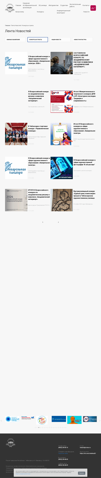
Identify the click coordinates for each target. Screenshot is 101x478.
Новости (86, 12)
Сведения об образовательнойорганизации (30, 5)
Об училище (43, 5)
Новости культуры (80, 39)
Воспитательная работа (75, 5)
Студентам (64, 5)
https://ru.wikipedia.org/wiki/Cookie (23, 473)
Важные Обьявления (13, 39)
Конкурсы (40, 12)
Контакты (86, 5)
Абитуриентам (53, 5)
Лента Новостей (16, 25)
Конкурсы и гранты (28, 25)
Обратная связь (63, 453)
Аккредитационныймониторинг (63, 12)
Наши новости (56, 39)
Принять (81, 473)
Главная (18, 5)
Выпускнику (20, 12)
